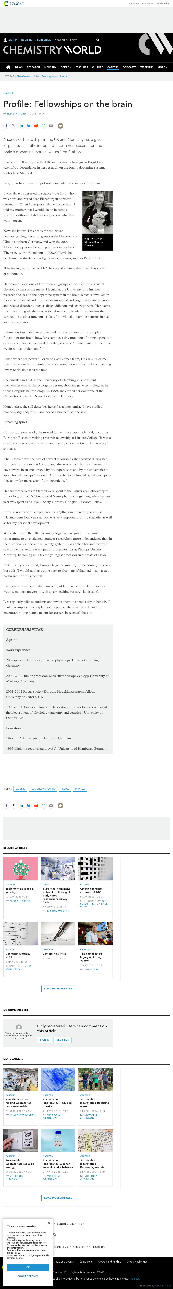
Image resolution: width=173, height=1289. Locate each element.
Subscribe (44, 40)
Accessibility (80, 1247)
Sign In (13, 40)
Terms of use (61, 1247)
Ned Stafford (16, 113)
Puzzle (84, 884)
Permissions (99, 1247)
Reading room (49, 76)
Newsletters (23, 76)
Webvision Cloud (163, 1285)
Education (147, 3)
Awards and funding (109, 1261)
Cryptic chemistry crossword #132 (91, 890)
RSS (80, 1224)
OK (28, 1267)
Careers (8, 93)
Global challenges (137, 1261)
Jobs (36, 76)
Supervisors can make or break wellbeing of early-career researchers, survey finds (56, 895)
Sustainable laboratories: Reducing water (94, 1103)
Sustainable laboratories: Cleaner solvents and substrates (58, 1164)
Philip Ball (92, 969)
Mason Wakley (58, 911)
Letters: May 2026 (54, 953)
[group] (161, 67)
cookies (134, 1278)
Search (98, 40)
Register (27, 40)
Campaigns (85, 1261)
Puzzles (64, 76)
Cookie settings (28, 1276)
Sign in (44, 1039)
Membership (163, 3)
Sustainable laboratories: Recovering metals (92, 1164)
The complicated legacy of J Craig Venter (91, 957)
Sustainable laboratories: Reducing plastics (57, 1103)
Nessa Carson (20, 901)
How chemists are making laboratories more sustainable (18, 1103)
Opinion (10, 884)
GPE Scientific (93, 902)
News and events (63, 1261)
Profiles (80, 789)
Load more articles (58, 988)
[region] (28, 1252)
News (46, 884)
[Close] (49, 1223)
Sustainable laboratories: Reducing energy (20, 1164)
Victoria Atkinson (51, 1116)
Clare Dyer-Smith (23, 1115)
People (65, 789)
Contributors (65, 1224)
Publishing (134, 3)
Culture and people (43, 789)
